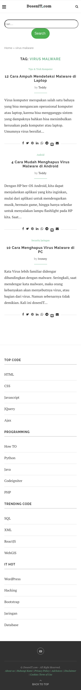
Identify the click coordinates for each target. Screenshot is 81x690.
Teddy (42, 87)
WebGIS (10, 552)
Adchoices (56, 670)
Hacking (10, 590)
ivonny (42, 259)
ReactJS (10, 541)
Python (9, 457)
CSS (7, 385)
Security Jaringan (41, 240)
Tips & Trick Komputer (40, 69)
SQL (7, 518)
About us (10, 670)
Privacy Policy (41, 670)
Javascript (11, 397)
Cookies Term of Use (41, 674)
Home (8, 48)
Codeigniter (13, 480)
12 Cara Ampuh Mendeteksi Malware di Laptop (40, 78)
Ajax (7, 420)
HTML (9, 374)
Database (11, 624)
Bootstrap (11, 601)
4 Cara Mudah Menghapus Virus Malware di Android (40, 164)
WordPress (12, 579)
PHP (7, 492)
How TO (10, 446)
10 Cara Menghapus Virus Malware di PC (40, 250)
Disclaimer (70, 670)
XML (7, 529)
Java (7, 469)
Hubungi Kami (24, 670)
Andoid (40, 154)
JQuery (9, 408)
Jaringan (10, 613)
